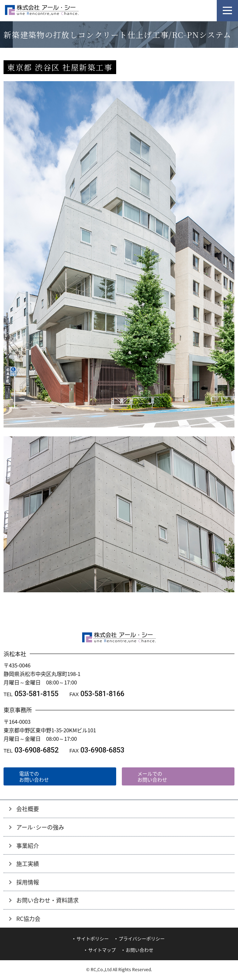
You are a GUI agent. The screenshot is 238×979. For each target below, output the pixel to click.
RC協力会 (28, 918)
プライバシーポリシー (142, 938)
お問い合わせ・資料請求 (47, 900)
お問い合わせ (139, 949)
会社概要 (27, 808)
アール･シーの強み (40, 827)
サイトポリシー (92, 938)
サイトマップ (102, 949)
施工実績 (27, 863)
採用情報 (27, 882)
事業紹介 (27, 845)
